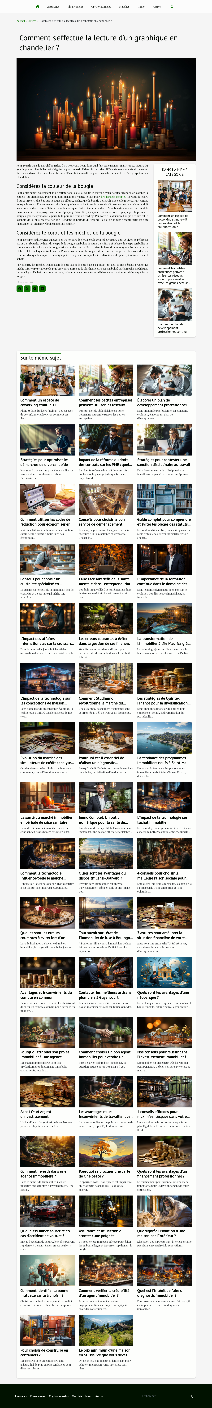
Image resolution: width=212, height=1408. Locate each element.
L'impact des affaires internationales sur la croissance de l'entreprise (47, 643)
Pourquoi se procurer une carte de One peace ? (104, 1174)
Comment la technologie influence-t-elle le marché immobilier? (41, 878)
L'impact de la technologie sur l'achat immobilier (162, 820)
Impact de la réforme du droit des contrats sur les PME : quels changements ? (105, 464)
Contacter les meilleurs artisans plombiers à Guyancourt (105, 995)
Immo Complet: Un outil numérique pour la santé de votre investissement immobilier (106, 822)
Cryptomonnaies (101, 6)
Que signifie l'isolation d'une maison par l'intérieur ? (161, 1233)
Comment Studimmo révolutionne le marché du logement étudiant (101, 703)
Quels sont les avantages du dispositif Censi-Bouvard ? (102, 875)
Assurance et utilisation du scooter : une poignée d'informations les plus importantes (101, 1238)
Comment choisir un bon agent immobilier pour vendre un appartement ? (104, 1057)
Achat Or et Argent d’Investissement (35, 1114)
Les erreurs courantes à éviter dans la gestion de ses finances (104, 641)
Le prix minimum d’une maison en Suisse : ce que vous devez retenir (104, 1355)
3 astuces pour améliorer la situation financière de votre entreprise (161, 937)
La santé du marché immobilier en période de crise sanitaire (46, 820)
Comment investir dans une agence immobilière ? (43, 1174)
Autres (157, 6)
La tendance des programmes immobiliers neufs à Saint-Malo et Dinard (163, 762)
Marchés (124, 6)
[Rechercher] (167, 1396)
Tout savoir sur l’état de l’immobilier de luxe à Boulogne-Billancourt (106, 937)
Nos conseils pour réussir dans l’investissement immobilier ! (162, 1054)
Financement (75, 6)
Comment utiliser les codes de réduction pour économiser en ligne (45, 524)
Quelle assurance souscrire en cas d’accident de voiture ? (45, 1233)
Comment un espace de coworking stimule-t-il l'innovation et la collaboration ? (173, 221)
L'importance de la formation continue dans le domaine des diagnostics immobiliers (162, 584)
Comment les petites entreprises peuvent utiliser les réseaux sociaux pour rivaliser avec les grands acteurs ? (174, 275)
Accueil (21, 21)
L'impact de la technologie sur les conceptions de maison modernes (45, 703)
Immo (141, 6)
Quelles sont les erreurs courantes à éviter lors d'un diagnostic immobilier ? (42, 937)
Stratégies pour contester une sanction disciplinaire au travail (163, 462)
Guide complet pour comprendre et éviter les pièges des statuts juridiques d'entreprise (164, 524)
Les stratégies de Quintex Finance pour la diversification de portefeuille (162, 703)
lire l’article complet (113, 196)
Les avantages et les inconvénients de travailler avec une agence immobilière (105, 1116)
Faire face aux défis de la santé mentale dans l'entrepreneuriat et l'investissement (104, 584)
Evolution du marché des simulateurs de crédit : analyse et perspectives (45, 762)
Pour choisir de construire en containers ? (44, 1353)
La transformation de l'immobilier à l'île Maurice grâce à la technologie (164, 643)
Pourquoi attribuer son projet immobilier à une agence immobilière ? (44, 1057)
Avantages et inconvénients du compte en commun (46, 995)
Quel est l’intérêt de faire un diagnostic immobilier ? (161, 1293)
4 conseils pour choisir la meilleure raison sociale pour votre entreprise (161, 878)
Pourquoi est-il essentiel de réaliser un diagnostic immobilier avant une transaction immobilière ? (101, 765)
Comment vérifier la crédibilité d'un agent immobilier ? (104, 1293)
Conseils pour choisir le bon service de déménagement (102, 522)
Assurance (53, 6)
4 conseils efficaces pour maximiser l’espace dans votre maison (162, 1116)
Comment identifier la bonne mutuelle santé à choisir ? (44, 1293)
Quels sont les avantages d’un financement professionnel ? (162, 1174)
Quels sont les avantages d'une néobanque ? (163, 995)
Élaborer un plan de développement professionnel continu (172, 328)
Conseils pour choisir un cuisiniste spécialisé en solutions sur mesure (40, 584)
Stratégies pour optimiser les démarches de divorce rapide (44, 462)
